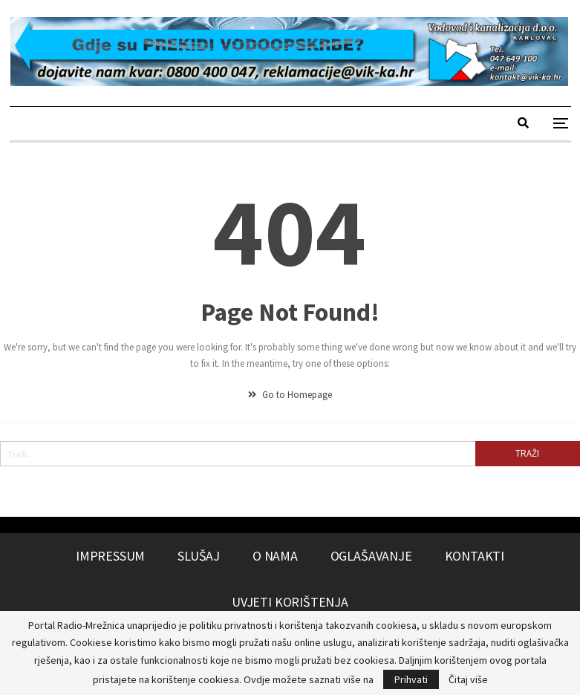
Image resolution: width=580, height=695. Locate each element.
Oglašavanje (371, 555)
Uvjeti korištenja (290, 601)
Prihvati (411, 679)
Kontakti (475, 555)
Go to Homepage (290, 394)
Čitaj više (468, 679)
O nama (275, 555)
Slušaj (198, 555)
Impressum (110, 555)
